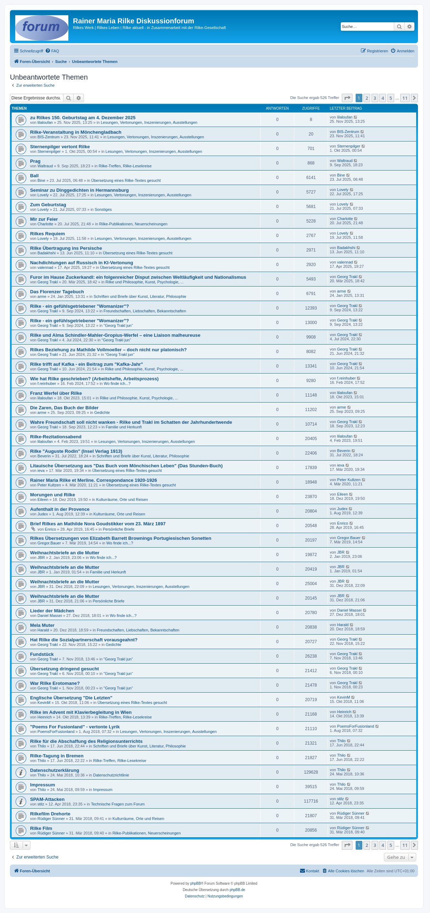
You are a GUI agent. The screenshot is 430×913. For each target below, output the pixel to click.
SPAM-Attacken (47, 799)
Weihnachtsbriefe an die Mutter (64, 552)
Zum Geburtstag (48, 204)
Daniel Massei (50, 615)
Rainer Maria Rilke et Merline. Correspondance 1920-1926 (93, 480)
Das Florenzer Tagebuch (57, 291)
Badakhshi (47, 253)
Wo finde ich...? (117, 383)
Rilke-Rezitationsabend (55, 436)
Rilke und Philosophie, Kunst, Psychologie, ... (145, 282)
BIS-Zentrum (49, 137)
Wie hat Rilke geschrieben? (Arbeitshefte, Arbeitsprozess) (94, 378)
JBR (41, 557)
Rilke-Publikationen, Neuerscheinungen (133, 224)
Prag (35, 161)
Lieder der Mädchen (52, 610)
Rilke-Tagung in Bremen (57, 755)
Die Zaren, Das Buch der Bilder (64, 407)
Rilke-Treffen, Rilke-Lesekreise (125, 166)
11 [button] (405, 98)
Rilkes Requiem (47, 233)
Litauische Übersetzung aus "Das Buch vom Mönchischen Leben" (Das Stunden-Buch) (126, 465)
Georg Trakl (48, 282)
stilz (41, 804)
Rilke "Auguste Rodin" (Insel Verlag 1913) (76, 451)
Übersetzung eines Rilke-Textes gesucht (126, 180)
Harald (43, 630)
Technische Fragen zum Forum (118, 804)
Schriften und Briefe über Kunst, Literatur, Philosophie (140, 296)
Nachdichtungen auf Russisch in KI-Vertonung (81, 262)
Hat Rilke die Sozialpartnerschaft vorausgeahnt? (83, 639)
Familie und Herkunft (124, 427)
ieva (41, 470)
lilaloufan (45, 122)
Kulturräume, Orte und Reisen (122, 499)
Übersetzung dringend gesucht (64, 668)
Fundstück (42, 654)
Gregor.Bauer (49, 543)
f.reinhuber (47, 383)
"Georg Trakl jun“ (118, 325)
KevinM (44, 702)
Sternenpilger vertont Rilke (60, 146)
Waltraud (45, 166)
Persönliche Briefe (118, 529)
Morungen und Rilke (52, 494)
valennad (45, 267)
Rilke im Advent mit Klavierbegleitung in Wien (81, 712)
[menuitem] (52, 51)
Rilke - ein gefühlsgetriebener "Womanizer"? (79, 306)
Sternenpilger (49, 151)
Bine (41, 180)
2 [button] (367, 98)
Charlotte (45, 224)
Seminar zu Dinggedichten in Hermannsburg (79, 190)
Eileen (43, 499)
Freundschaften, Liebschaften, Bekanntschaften (144, 311)
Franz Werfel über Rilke (56, 393)
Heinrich (45, 717)
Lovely (43, 195)
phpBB (195, 883)
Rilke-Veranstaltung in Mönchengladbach (75, 132)
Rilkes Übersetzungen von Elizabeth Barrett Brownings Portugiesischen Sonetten (120, 538)
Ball (34, 175)
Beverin (44, 456)
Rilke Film (41, 828)
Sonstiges (103, 209)
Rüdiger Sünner (51, 818)
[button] (347, 98)
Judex (43, 514)
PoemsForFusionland (56, 731)
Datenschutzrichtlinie (111, 775)
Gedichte (102, 412)
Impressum (42, 784)
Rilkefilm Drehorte (50, 813)
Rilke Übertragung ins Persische (66, 248)
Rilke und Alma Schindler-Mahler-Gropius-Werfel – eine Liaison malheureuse (115, 335)
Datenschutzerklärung (54, 770)
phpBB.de (237, 890)
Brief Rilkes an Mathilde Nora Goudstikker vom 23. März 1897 (98, 523)
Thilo (42, 746)
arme (42, 296)
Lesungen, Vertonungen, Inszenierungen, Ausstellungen (149, 122)
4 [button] (382, 98)
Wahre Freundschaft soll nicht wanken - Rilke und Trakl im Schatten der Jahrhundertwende (131, 422)
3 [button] (375, 98)
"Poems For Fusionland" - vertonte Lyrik (75, 726)
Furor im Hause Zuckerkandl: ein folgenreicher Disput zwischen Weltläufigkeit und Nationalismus (138, 277)
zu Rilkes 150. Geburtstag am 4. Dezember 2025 (83, 117)
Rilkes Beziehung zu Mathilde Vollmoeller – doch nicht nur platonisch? (108, 349)
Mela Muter (42, 625)
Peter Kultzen (49, 485)
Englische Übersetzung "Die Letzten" (71, 697)
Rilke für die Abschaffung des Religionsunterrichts (86, 741)
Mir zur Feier (44, 219)
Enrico (50, 529)
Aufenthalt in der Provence (60, 509)
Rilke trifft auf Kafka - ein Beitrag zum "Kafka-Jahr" (86, 364)
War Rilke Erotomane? (55, 683)
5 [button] (391, 98)
